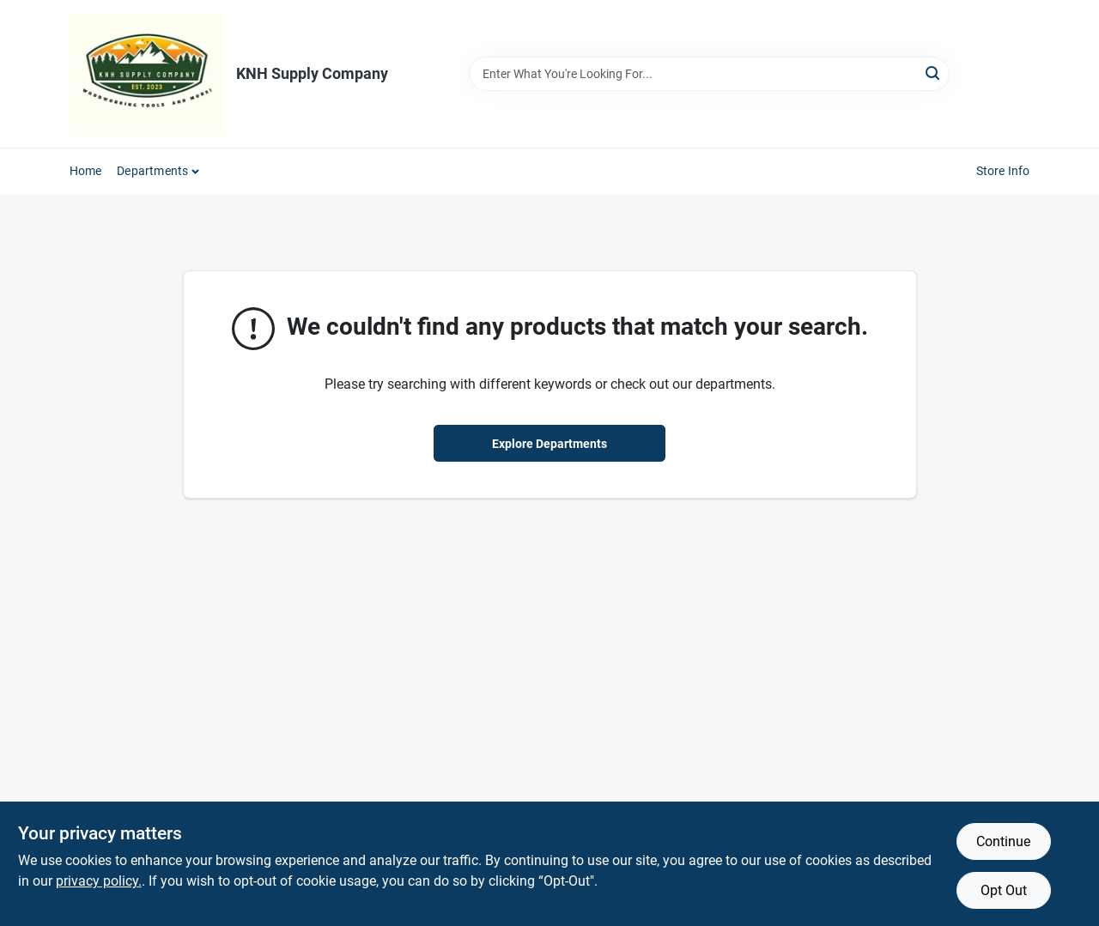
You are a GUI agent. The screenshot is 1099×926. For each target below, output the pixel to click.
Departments (152, 171)
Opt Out (1004, 890)
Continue (1003, 841)
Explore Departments (549, 444)
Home (86, 171)
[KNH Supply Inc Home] (147, 74)
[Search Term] (709, 74)
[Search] (933, 72)
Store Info (1003, 171)
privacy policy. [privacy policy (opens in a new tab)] (99, 881)
